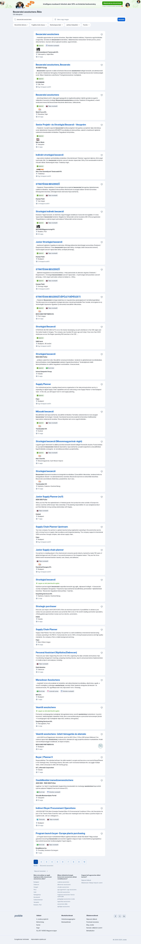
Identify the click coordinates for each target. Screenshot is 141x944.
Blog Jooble (90, 925)
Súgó (38, 928)
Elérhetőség (40, 922)
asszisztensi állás (62, 904)
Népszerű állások (86, 880)
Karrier (38, 925)
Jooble (124, 940)
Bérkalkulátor (90, 931)
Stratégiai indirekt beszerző (50, 211)
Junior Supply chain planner (50, 549)
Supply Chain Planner (46, 629)
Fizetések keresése (92, 922)
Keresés (121, 19)
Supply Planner (43, 384)
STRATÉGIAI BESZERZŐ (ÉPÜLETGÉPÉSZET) (58, 296)
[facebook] (115, 916)
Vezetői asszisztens (46, 707)
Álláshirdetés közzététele (112, 3)
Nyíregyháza (37, 894)
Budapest (36, 882)
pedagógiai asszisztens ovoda (66, 899)
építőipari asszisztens (63, 906)
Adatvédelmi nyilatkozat (38, 939)
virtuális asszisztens (63, 887)
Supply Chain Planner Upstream (52, 526)
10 (84, 862)
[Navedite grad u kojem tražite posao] (73, 19)
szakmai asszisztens (63, 882)
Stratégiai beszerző (45, 354)
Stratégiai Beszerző (46, 326)
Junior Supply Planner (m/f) (49, 496)
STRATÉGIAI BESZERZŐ (48, 184)
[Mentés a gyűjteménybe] (102, 34)
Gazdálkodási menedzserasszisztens (54, 780)
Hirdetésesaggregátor (68, 919)
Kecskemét (37, 897)
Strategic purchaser (46, 606)
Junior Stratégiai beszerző (49, 242)
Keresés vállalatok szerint (94, 928)
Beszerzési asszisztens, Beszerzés (53, 64)
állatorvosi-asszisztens (64, 884)
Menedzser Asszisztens (48, 680)
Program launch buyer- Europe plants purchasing (60, 833)
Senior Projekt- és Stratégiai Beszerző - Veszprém (61, 124)
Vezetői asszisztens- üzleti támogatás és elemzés (61, 734)
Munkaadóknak (66, 922)
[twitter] (120, 916)
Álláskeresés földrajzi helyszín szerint (92, 883)
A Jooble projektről (42, 919)
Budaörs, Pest (38, 905)
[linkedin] (124, 916)
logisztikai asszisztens (63, 901)
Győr (35, 892)
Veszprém (36, 902)
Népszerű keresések (41, 871)
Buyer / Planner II (44, 757)
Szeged (36, 887)
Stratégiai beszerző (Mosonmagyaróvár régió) (59, 441)
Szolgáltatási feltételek (21, 939)
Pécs (35, 889)
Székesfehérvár (38, 899)
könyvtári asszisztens (63, 892)
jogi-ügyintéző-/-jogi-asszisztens (66, 889)
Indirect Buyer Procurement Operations (56, 808)
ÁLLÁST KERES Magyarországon (46, 931)
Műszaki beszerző (45, 411)
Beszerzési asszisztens (47, 34)
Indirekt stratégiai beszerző (49, 155)
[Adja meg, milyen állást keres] (33, 19)
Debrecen (36, 884)
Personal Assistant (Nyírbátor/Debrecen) (56, 652)
